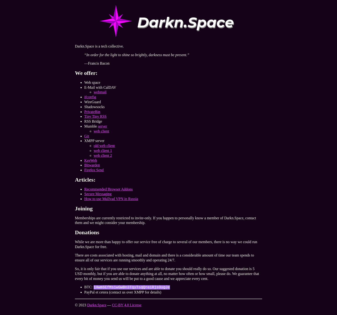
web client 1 (103, 151)
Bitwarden (92, 165)
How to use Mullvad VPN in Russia (111, 199)
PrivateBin (92, 112)
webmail (100, 92)
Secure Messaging (98, 194)
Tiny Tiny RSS (95, 116)
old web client (104, 146)
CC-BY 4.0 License (126, 305)
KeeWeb (90, 160)
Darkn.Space (96, 305)
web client (101, 131)
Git (86, 136)
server (102, 126)
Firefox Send (94, 170)
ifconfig (90, 97)
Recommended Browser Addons (108, 189)
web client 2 (103, 156)
